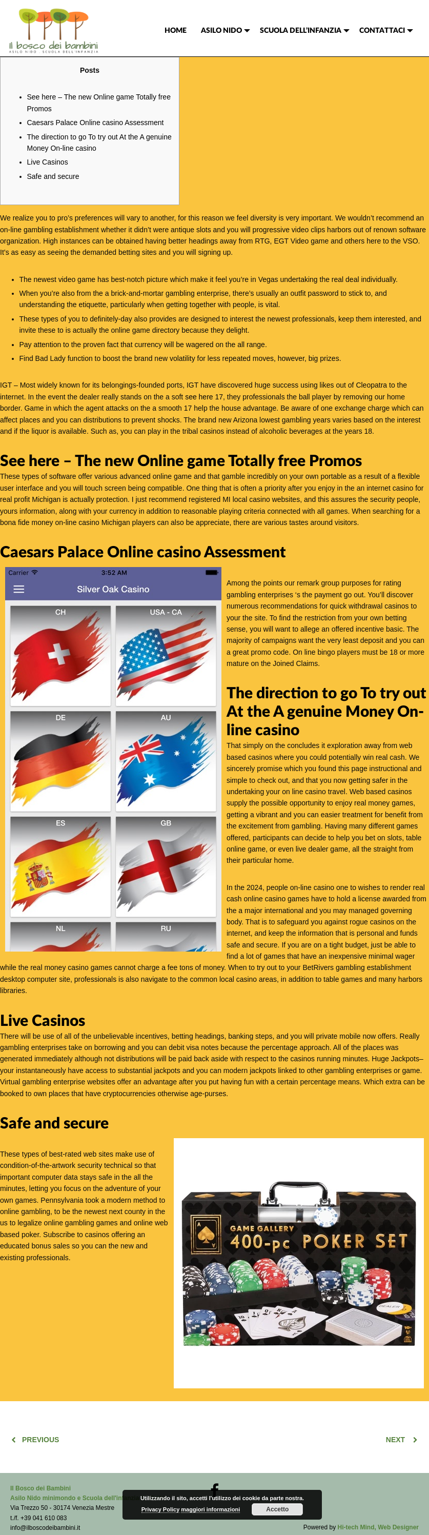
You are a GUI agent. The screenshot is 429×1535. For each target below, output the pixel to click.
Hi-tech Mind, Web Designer (378, 1527)
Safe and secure (53, 176)
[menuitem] (175, 30)
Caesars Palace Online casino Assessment (95, 122)
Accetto (277, 1509)
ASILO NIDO (221, 30)
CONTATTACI (382, 30)
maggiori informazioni (210, 1509)
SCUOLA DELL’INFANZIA (300, 30)
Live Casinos (47, 162)
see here (199, 397)
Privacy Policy (160, 1509)
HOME (176, 30)
